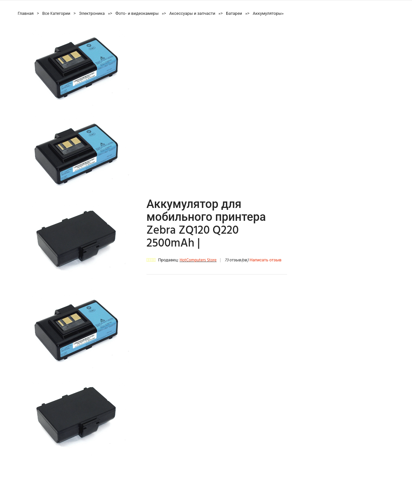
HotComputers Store (198, 260)
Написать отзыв (265, 260)
